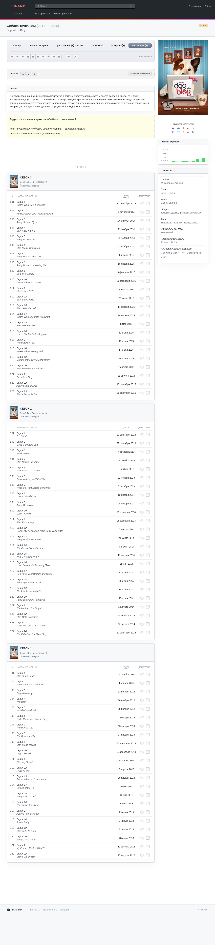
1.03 (12, 690)
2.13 (12, 536)
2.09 (12, 502)
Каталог (18, 13)
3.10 (12, 279)
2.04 (12, 459)
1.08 (12, 733)
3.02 (12, 210)
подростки (184, 222)
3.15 (12, 322)
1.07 (12, 724)
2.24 (12, 631)
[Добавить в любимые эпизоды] (142, 203)
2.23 (12, 622)
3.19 (12, 357)
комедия (165, 212)
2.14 (12, 545)
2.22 (12, 614)
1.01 (12, 673)
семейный (195, 212)
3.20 (12, 365)
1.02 (12, 681)
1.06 (12, 716)
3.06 (12, 245)
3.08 (12, 262)
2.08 (12, 493)
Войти (208, 6)
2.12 (12, 528)
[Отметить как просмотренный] (148, 203)
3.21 (12, 374)
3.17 (12, 339)
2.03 (12, 450)
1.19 (12, 828)
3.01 (12, 202)
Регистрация (194, 6)
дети (175, 222)
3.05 (12, 236)
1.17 (12, 810)
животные (166, 222)
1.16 (12, 802)
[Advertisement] (81, 151)
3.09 (12, 270)
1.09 (12, 742)
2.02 (12, 441)
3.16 (12, 331)
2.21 (12, 605)
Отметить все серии (29, 185)
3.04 (12, 227)
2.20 (12, 596)
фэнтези (183, 212)
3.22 (12, 382)
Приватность (50, 909)
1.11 (12, 759)
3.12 (12, 296)
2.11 (12, 519)
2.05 (12, 467)
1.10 (12, 750)
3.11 (12, 288)
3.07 (12, 253)
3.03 (12, 219)
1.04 (12, 698)
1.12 (12, 767)
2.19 (12, 588)
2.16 (12, 562)
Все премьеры (43, 13)
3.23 (12, 391)
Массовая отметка (140, 74)
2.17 (12, 571)
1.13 (12, 776)
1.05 (12, 707)
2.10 (12, 510)
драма (174, 212)
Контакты (35, 909)
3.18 (12, 348)
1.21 (12, 845)
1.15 (12, 793)
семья (194, 222)
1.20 (12, 836)
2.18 (12, 579)
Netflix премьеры (63, 13)
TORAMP (17, 6)
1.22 (12, 853)
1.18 (12, 819)
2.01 (12, 433)
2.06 (12, 476)
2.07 (12, 484)
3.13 (12, 305)
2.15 (12, 553)
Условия (64, 909)
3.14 (12, 314)
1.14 (12, 784)
